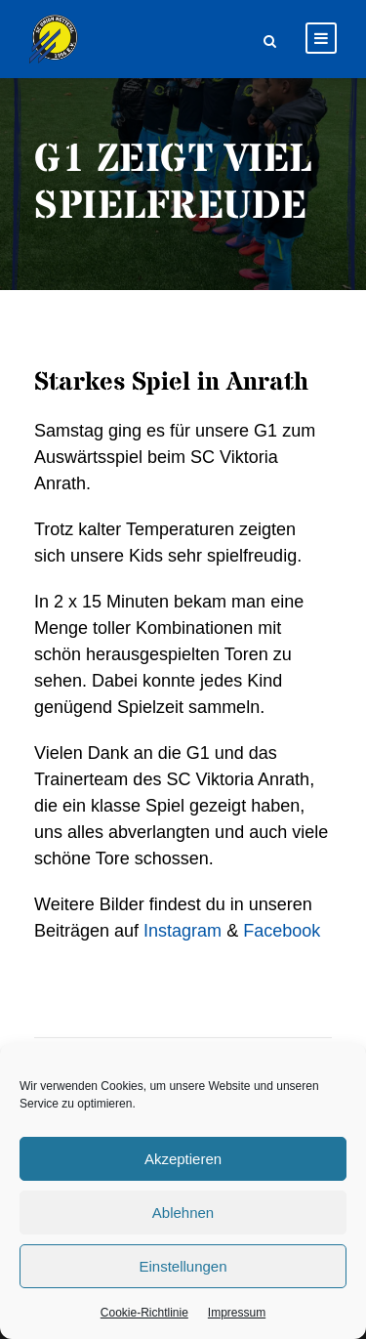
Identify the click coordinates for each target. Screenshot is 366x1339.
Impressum (236, 1312)
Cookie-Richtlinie (144, 1312)
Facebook (281, 931)
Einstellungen (182, 1266)
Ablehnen (183, 1212)
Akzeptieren (183, 1159)
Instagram (182, 931)
